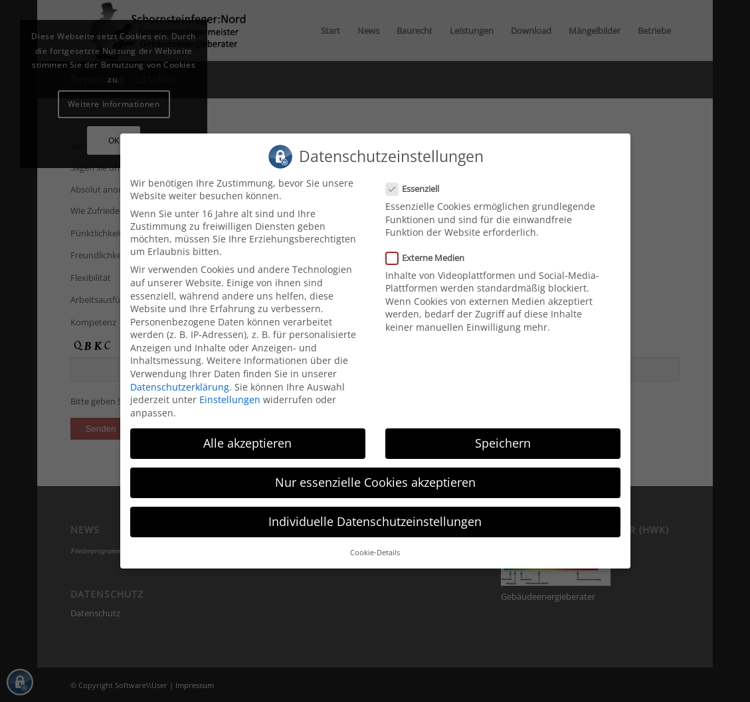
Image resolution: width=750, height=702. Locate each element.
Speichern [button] (503, 441)
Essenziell (418, 187)
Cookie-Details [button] (375, 551)
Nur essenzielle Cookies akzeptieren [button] (375, 480)
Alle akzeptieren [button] (247, 441)
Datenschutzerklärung (179, 385)
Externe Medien (430, 256)
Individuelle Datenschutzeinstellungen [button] (375, 520)
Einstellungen (229, 398)
